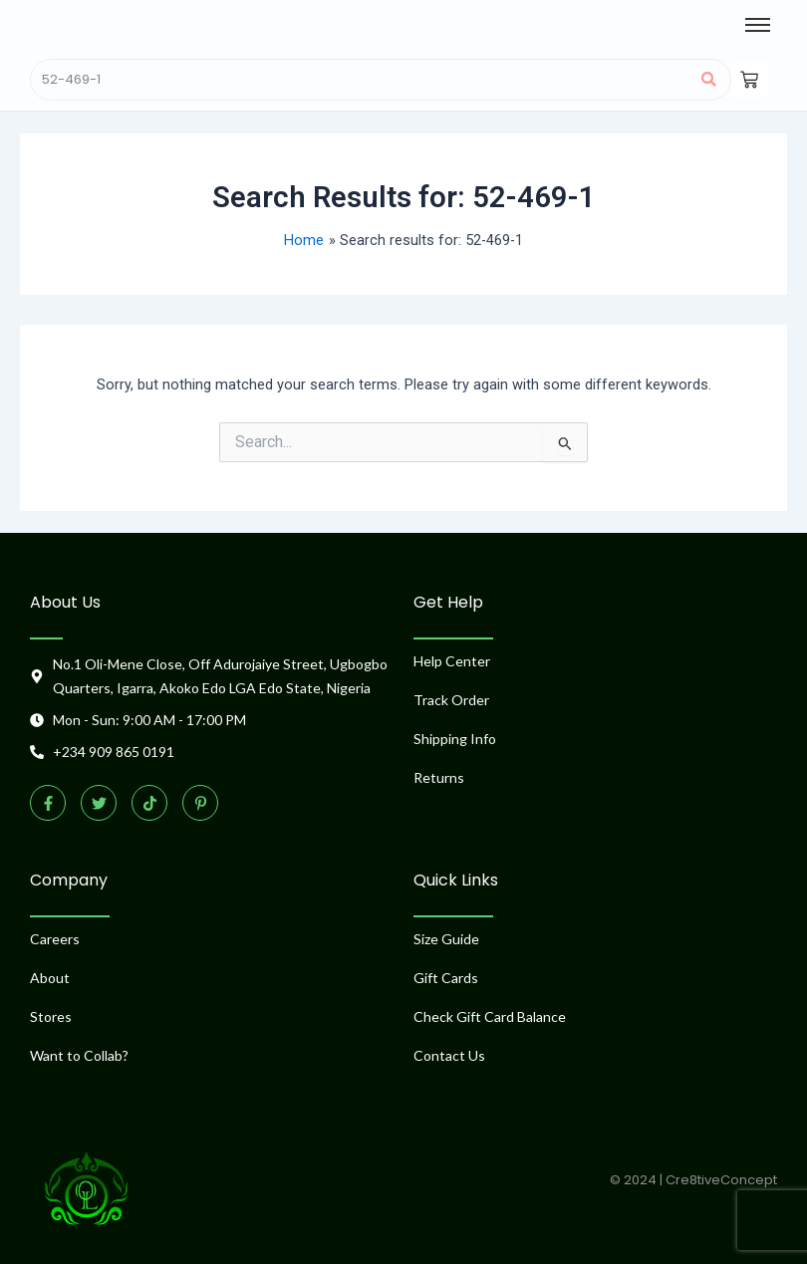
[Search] (360, 80)
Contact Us (449, 1055)
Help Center (451, 660)
